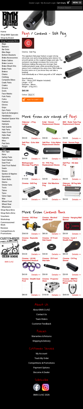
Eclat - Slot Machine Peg (50, 184)
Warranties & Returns (41, 336)
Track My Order (41, 358)
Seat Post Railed (9, 165)
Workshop (5, 219)
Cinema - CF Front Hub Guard (49, 239)
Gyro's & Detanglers (10, 113)
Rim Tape (6, 152)
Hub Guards (6, 127)
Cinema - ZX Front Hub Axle (50, 259)
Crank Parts (6, 82)
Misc (4, 140)
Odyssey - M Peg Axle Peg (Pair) (72, 184)
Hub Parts (6, 129)
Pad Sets (6, 143)
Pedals (5, 146)
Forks (4, 99)
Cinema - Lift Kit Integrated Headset (30, 259)
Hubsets (5, 138)
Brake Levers (7, 63)
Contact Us (41, 314)
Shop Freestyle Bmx (10, 41)
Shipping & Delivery (41, 341)
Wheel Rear (6, 204)
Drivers (5, 88)
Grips (4, 107)
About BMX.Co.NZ (41, 309)
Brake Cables (7, 60)
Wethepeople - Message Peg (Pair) (30, 164)
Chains (4, 74)
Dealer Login (34, 3)
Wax (3, 199)
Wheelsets (6, 207)
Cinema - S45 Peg (29, 183)
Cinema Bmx (54, 211)
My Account (41, 353)
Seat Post (6, 163)
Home (3, 31)
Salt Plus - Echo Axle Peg (30, 144)
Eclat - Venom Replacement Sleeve (51, 123)
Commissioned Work (7, 223)
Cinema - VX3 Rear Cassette (30, 219)
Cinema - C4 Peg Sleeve (70, 259)
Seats (4, 168)
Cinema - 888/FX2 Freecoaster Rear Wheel (70, 281)
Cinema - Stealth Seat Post (31, 280)
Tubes (4, 190)
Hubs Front (6, 132)
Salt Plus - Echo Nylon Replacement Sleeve (51, 144)
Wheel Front (7, 201)
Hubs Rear (6, 135)
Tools (4, 187)
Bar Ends (5, 49)
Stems (4, 182)
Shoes (4, 171)
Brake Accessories (10, 58)
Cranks (5, 85)
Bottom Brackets (9, 55)
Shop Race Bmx (8, 210)
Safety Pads (7, 157)
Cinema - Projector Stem (50, 280)
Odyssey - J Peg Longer (29, 123)
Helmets (5, 124)
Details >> (35, 138)
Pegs (26, 33)
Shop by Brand (7, 38)
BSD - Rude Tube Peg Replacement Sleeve (72, 123)
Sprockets (6, 176)
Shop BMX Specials (9, 35)
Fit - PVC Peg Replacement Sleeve (51, 164)
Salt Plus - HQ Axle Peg (70, 164)
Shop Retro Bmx (8, 213)
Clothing (5, 77)
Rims (4, 154)
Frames (5, 102)
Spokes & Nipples (9, 174)
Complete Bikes (8, 80)
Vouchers (5, 216)
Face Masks (7, 94)
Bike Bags (6, 52)
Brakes (5, 71)
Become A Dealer (41, 372)
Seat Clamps (7, 160)
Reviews (4, 228)
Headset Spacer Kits (10, 118)
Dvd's (4, 91)
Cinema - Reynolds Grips (30, 239)
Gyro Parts (6, 110)
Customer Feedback (41, 323)
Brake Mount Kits (9, 66)
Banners (5, 47)
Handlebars (6, 116)
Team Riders (42, 319)
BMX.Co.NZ (9, 262)
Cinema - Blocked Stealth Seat (49, 219)
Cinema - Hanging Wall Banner (72, 219)
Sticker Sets (7, 185)
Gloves (5, 105)
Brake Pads (6, 69)
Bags (4, 44)
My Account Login (48, 3)
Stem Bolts (6, 179)
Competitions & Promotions (8, 232)
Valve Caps (6, 196)
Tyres (4, 193)
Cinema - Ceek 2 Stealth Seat (70, 239)
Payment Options (41, 367)
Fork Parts (6, 96)
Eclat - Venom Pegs (71, 143)
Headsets (6, 121)
